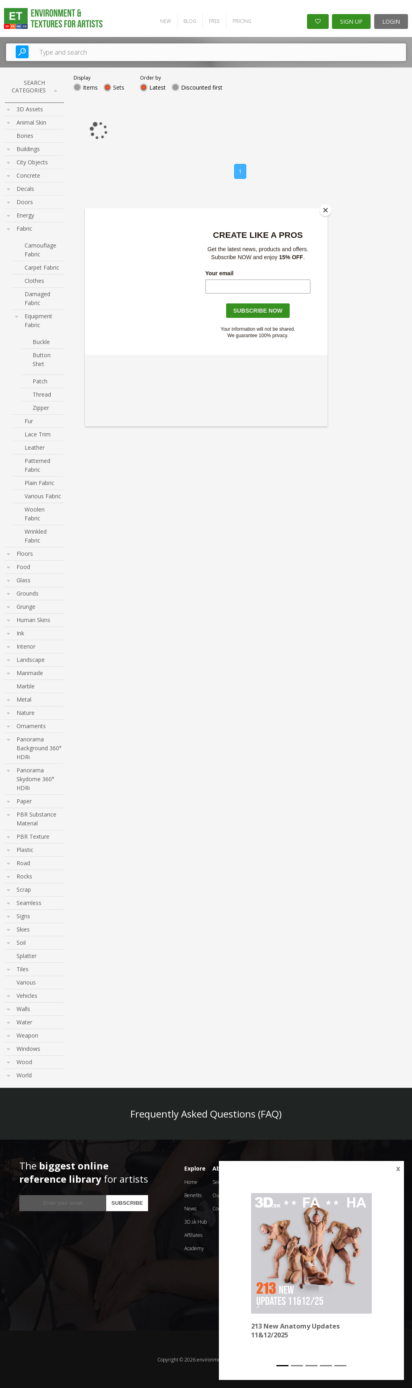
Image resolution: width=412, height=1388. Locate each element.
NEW (163, 20)
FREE (212, 20)
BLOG (187, 20)
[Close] (325, 210)
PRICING (240, 20)
